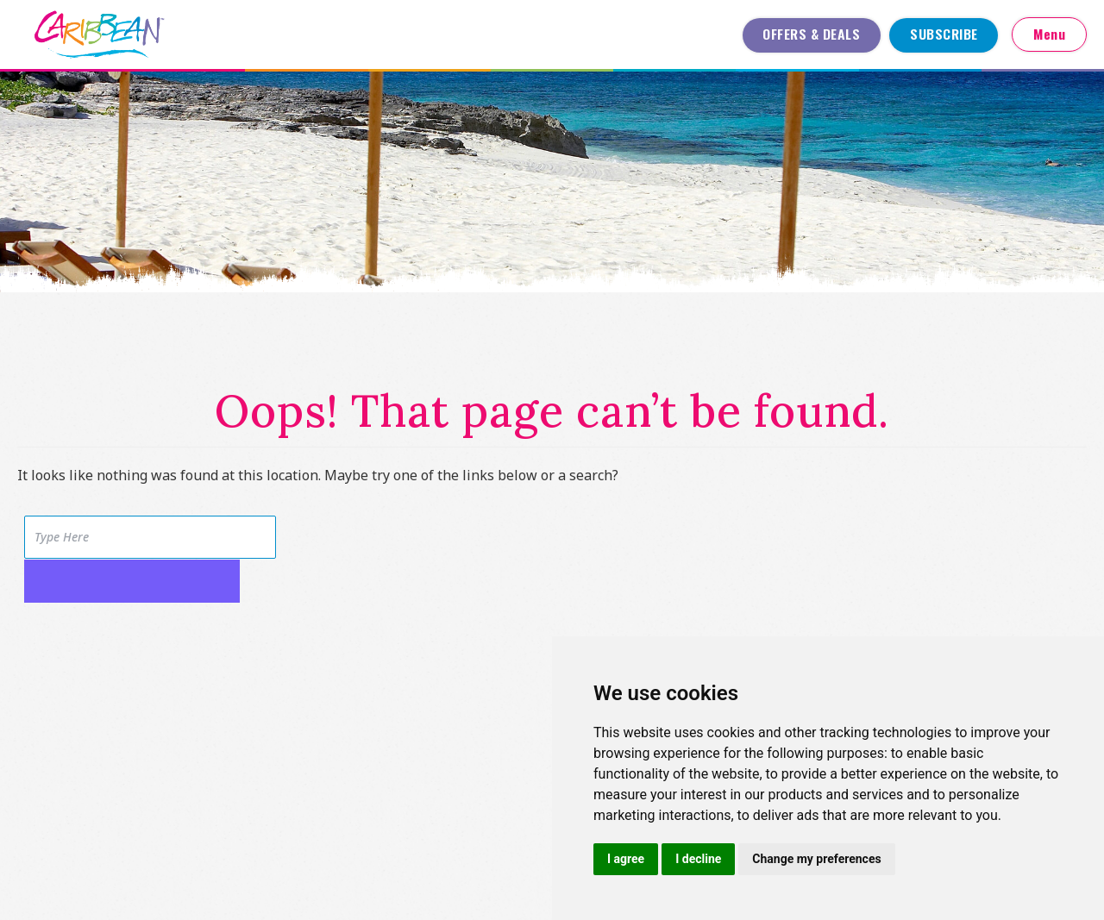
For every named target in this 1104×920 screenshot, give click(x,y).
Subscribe (944, 33)
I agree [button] (625, 859)
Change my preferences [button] (816, 859)
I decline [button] (698, 859)
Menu (1049, 34)
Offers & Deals (811, 33)
